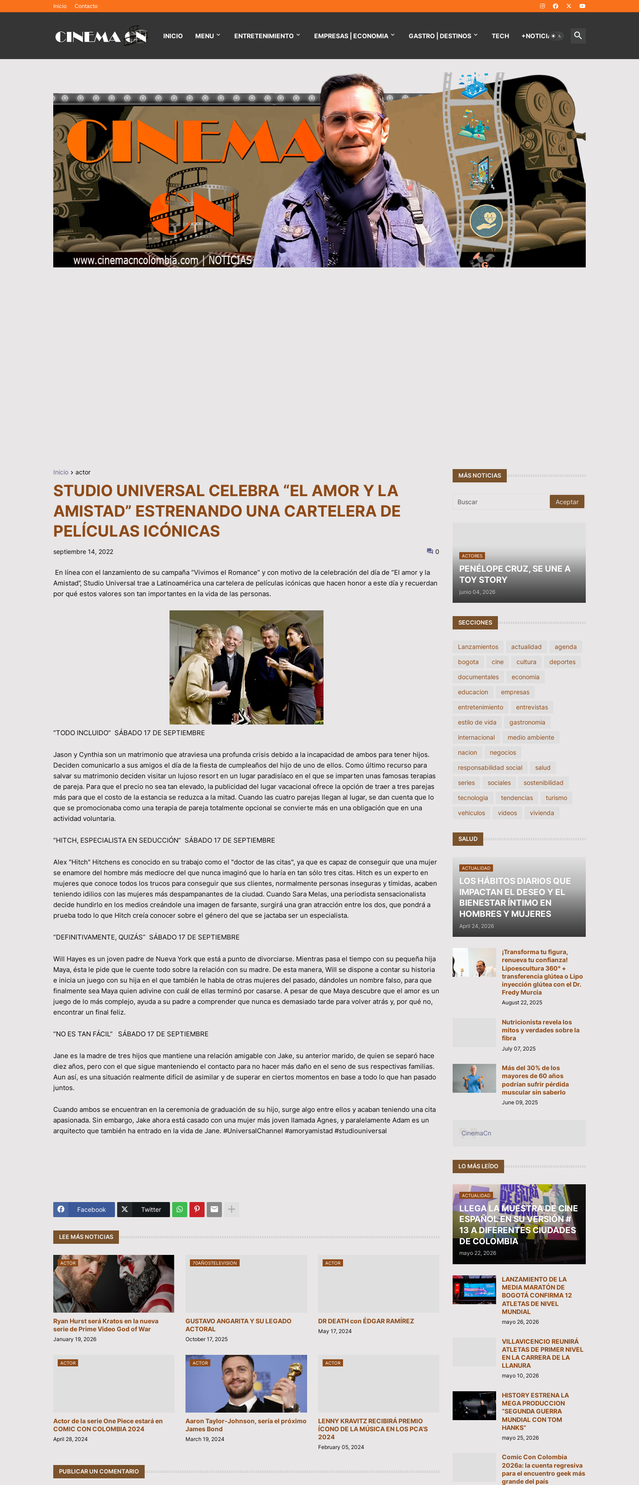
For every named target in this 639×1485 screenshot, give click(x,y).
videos (507, 812)
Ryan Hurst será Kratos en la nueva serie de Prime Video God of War (105, 1325)
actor (83, 472)
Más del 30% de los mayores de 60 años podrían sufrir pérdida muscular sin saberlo (535, 1080)
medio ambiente (531, 737)
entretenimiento (480, 707)
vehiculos (471, 812)
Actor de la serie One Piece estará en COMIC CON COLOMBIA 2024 (108, 1425)
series (466, 782)
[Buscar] (502, 501)
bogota (468, 661)
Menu (204, 36)
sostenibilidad (544, 782)
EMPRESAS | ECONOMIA (351, 36)
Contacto (86, 6)
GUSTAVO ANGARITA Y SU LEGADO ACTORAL (238, 1325)
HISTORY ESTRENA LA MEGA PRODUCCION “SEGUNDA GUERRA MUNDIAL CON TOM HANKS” (535, 1411)
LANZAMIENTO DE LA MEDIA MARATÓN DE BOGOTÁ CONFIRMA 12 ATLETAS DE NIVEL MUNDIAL (537, 1295)
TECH (500, 36)
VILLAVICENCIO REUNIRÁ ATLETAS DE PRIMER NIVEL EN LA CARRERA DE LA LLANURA (543, 1354)
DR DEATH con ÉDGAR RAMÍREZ (366, 1321)
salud (543, 767)
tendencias (517, 797)
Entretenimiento (264, 36)
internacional (476, 737)
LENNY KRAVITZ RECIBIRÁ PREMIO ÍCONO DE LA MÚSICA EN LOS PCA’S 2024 (373, 1429)
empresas (515, 692)
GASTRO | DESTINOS (440, 36)
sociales (499, 782)
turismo (556, 797)
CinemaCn (476, 1133)
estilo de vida (477, 722)
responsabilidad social (490, 767)
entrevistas (532, 707)
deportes (562, 661)
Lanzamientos (478, 646)
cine (498, 661)
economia (526, 677)
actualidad (526, 646)
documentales (478, 677)
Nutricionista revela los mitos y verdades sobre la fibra (541, 1030)
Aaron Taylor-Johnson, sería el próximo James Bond (246, 1425)
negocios (503, 752)
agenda (566, 646)
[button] (556, 36)
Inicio (60, 6)
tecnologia (473, 797)
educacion (473, 692)
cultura (526, 661)
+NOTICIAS (538, 36)
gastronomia (527, 722)
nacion (467, 752)
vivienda (542, 812)
